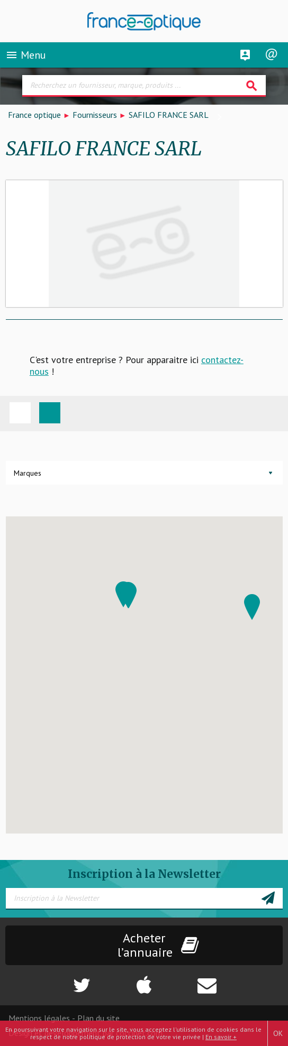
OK (278, 1033)
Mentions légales (39, 1018)
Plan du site (98, 1018)
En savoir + (221, 1037)
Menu (25, 55)
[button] (252, 607)
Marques (27, 473)
